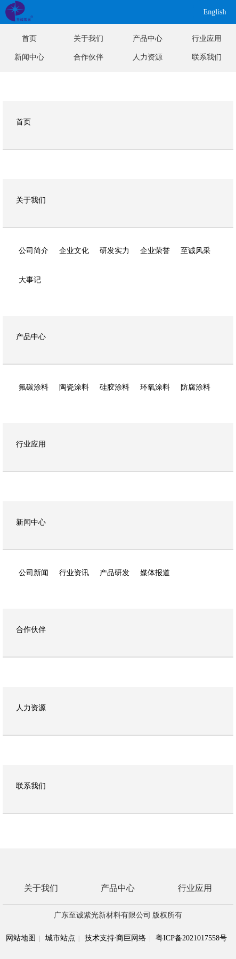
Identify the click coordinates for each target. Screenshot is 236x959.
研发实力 (114, 251)
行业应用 (207, 39)
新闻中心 (29, 57)
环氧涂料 (155, 387)
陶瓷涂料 (74, 387)
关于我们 (88, 39)
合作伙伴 (88, 57)
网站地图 (21, 938)
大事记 (30, 280)
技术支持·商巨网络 (116, 938)
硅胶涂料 (114, 387)
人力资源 (147, 57)
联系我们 (207, 57)
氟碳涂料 (33, 387)
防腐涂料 (195, 387)
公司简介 (33, 251)
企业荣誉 (155, 251)
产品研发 (114, 573)
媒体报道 (155, 573)
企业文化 (74, 251)
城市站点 (60, 938)
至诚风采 (195, 251)
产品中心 (147, 39)
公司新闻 (33, 573)
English (215, 12)
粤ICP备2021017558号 (191, 938)
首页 (29, 39)
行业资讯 (74, 573)
